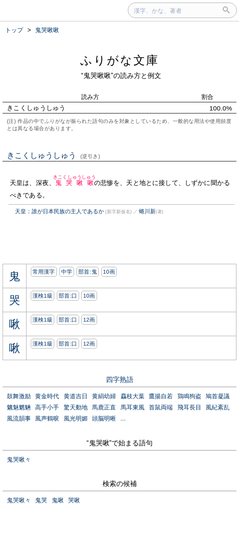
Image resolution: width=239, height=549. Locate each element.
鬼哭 (41, 500)
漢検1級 (42, 295)
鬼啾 (58, 500)
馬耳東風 (133, 407)
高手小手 (47, 407)
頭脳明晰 (104, 418)
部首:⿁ (87, 272)
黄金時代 (47, 396)
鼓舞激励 (19, 396)
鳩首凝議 (218, 396)
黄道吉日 (76, 396)
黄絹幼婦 (104, 396)
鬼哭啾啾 (74, 182)
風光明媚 (76, 418)
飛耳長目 (189, 407)
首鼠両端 (161, 407)
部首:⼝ (68, 295)
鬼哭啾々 (19, 459)
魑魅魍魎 (19, 407)
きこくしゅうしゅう (53, 155)
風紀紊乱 (218, 407)
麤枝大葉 (133, 396)
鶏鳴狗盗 (189, 396)
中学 (67, 272)
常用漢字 (43, 272)
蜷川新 (147, 211)
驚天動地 (76, 407)
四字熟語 (119, 379)
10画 (109, 272)
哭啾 (74, 500)
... (123, 418)
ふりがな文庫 (119, 60)
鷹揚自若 (161, 396)
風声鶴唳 (47, 418)
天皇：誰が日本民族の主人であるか (59, 211)
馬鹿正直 (104, 407)
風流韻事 (19, 418)
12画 (89, 319)
